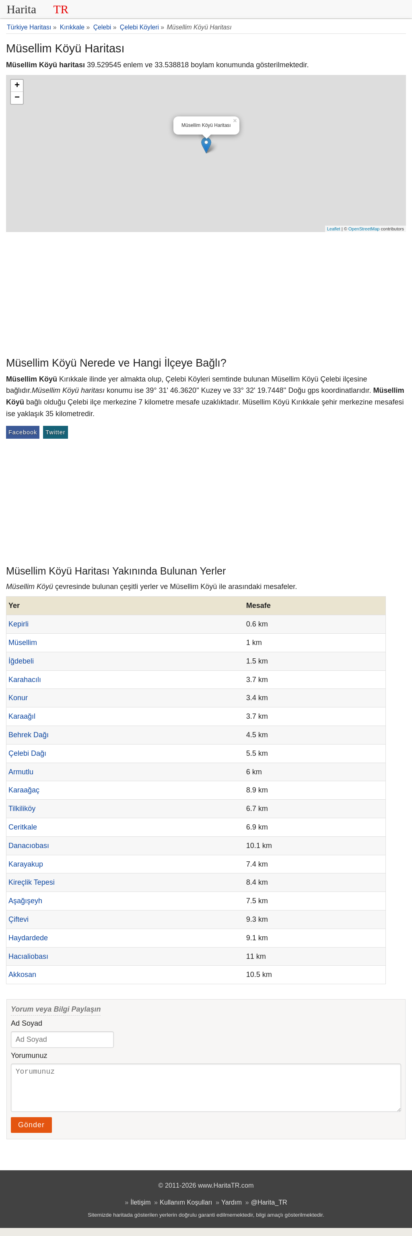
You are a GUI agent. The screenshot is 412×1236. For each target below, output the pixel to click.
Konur (18, 698)
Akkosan (22, 975)
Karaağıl (21, 716)
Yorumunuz (29, 1055)
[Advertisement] (206, 292)
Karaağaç (23, 790)
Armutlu (20, 772)
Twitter (55, 432)
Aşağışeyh (25, 901)
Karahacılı (24, 680)
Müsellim (22, 643)
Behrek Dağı (28, 735)
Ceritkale (22, 827)
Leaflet (333, 228)
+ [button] (17, 86)
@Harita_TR (269, 1210)
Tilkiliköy (21, 809)
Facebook (22, 432)
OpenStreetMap (364, 228)
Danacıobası (28, 846)
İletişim (140, 1210)
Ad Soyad (26, 1023)
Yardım (231, 1210)
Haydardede (28, 938)
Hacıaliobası (28, 956)
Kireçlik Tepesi (31, 882)
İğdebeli (21, 661)
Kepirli (18, 624)
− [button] (17, 98)
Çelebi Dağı (27, 753)
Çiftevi (18, 919)
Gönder (31, 1133)
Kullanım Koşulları (186, 1210)
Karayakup (25, 864)
